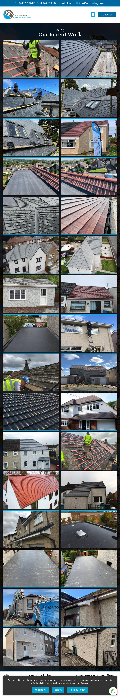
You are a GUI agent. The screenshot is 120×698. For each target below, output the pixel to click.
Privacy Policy (77, 689)
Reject (58, 689)
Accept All (40, 689)
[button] (113, 691)
